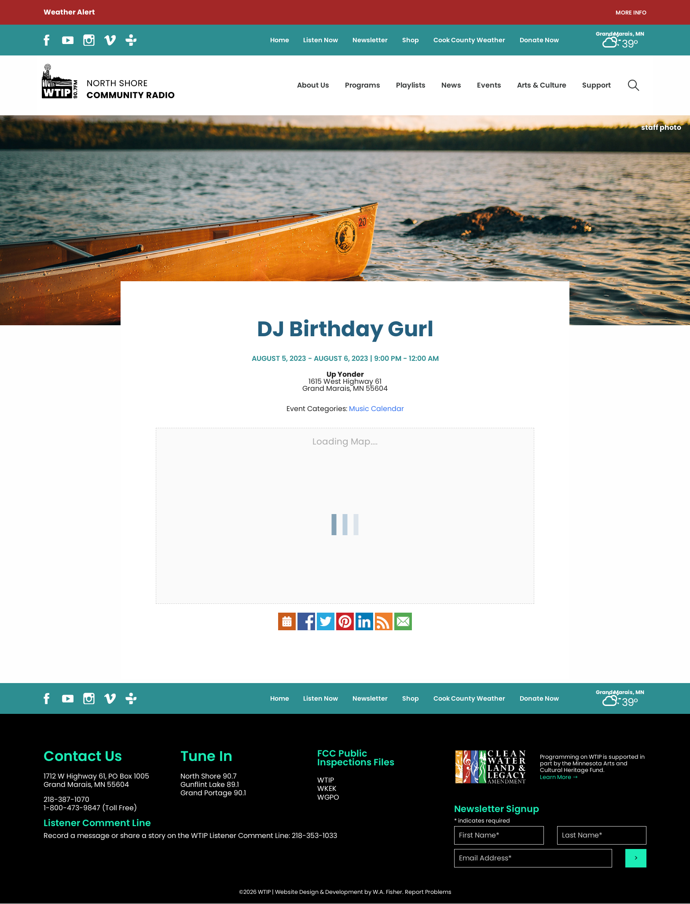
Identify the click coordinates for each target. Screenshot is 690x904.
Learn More (559, 777)
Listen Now (320, 40)
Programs (362, 85)
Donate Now (539, 40)
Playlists (411, 85)
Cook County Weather (469, 40)
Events (489, 85)
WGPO (328, 797)
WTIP (325, 780)
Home (279, 40)
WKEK (327, 788)
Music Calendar (376, 409)
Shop (410, 40)
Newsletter (370, 40)
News (451, 85)
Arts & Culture (541, 85)
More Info (631, 13)
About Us (313, 85)
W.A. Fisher (387, 892)
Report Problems (428, 892)
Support (596, 85)
